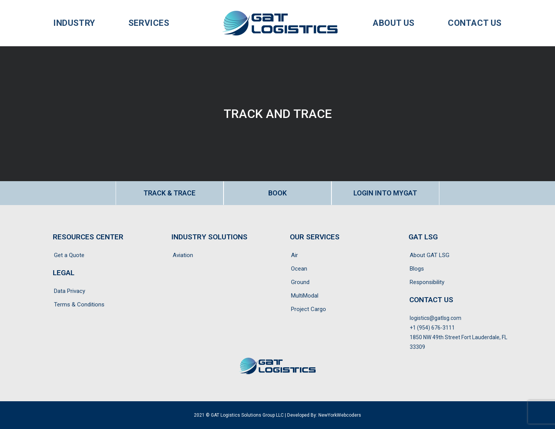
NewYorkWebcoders (339, 415)
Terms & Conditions (79, 304)
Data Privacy (69, 291)
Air (294, 255)
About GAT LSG (429, 255)
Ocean (299, 268)
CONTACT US (431, 299)
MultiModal (304, 295)
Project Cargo (308, 309)
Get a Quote (69, 255)
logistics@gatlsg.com (435, 318)
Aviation (183, 255)
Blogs (417, 268)
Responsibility (427, 282)
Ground (300, 282)
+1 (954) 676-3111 (432, 328)
